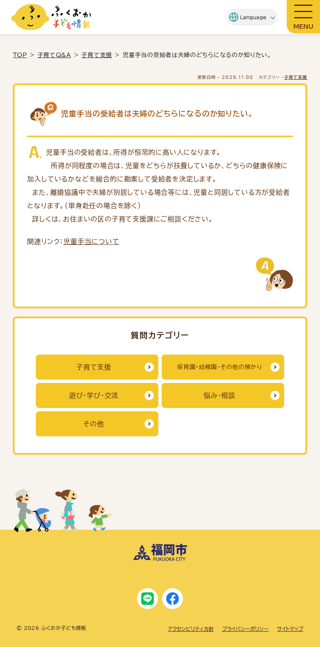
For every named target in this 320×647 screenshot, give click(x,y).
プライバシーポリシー (245, 628)
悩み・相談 (219, 395)
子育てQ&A (54, 55)
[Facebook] (172, 598)
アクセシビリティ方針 (191, 628)
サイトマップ (290, 628)
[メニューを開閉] (303, 16)
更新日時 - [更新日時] (225, 77)
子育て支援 (96, 55)
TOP (20, 55)
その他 (93, 423)
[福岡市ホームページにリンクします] (160, 559)
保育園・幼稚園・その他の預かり (219, 367)
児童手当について (91, 241)
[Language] (247, 17)
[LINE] (147, 598)
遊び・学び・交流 (93, 395)
